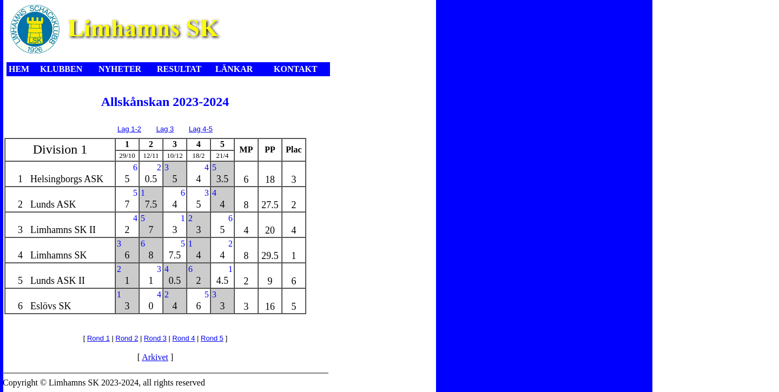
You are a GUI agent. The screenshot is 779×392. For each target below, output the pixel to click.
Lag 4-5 (201, 129)
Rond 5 (212, 338)
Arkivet (155, 357)
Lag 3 (165, 129)
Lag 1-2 (129, 129)
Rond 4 (184, 338)
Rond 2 (127, 338)
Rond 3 (155, 338)
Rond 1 (98, 338)
